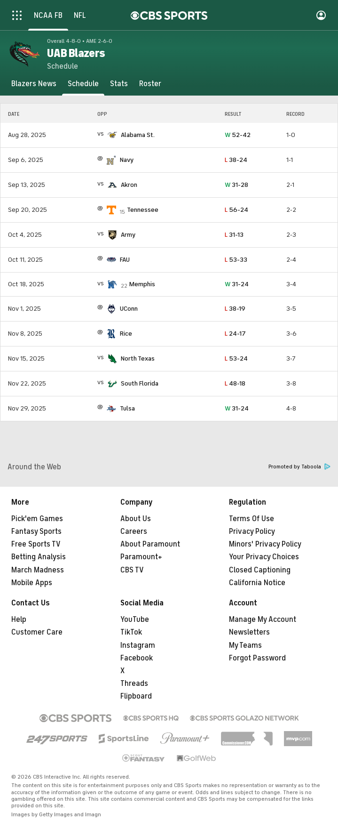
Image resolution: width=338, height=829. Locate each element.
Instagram (137, 645)
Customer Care (37, 632)
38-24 (236, 160)
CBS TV (132, 570)
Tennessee (142, 210)
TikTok (131, 632)
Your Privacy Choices (264, 557)
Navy (127, 160)
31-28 (236, 185)
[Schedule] (83, 84)
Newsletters (249, 632)
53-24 (236, 358)
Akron (129, 185)
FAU (125, 260)
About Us (135, 518)
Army (128, 235)
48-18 (235, 383)
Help (18, 619)
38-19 (235, 309)
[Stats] (119, 84)
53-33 (236, 260)
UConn (129, 309)
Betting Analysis (38, 557)
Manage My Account (262, 619)
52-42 (238, 135)
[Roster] (150, 84)
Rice (126, 334)
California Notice (257, 583)
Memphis (142, 284)
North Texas (138, 358)
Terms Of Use (251, 518)
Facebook (136, 658)
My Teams (245, 645)
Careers (133, 531)
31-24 (237, 284)
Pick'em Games (37, 518)
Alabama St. (138, 135)
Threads (134, 683)
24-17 (235, 334)
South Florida (139, 383)
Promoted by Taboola (299, 467)
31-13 (234, 235)
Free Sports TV (36, 544)
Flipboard (136, 696)
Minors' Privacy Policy (265, 544)
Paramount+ (141, 557)
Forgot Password (257, 658)
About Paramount (150, 544)
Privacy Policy (252, 531)
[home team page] (112, 135)
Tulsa (127, 408)
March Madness (37, 570)
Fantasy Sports (36, 531)
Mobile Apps (31, 583)
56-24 (236, 210)
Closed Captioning (260, 570)
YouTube (134, 619)
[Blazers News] (34, 84)
